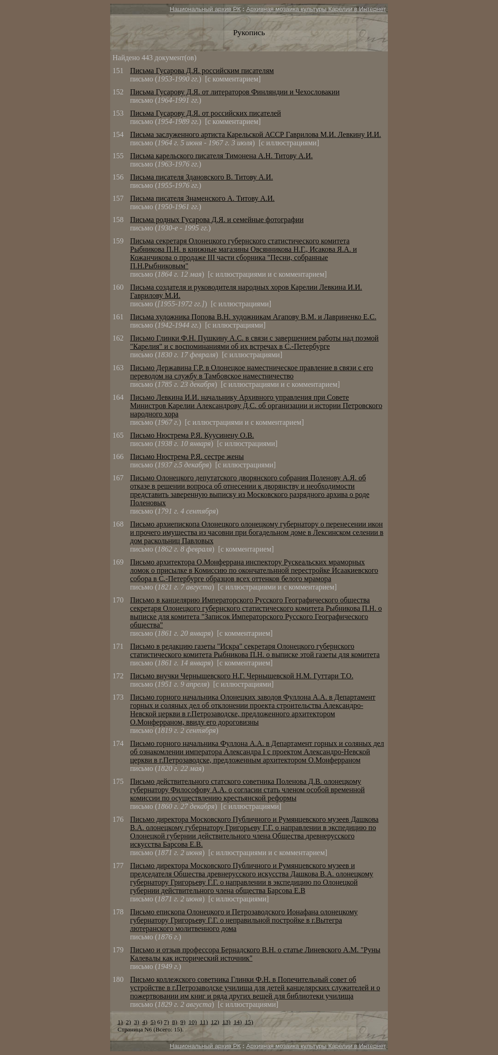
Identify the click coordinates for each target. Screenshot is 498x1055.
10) (192, 1021)
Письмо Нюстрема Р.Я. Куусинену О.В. (192, 435)
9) (183, 1021)
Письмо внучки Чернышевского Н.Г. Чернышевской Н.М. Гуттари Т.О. (241, 676)
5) (153, 1021)
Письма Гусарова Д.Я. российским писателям (202, 70)
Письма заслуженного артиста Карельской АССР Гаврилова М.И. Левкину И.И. (255, 134)
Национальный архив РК (205, 9)
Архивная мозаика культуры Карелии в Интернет (316, 9)
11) (204, 1021)
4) (144, 1021)
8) (174, 1021)
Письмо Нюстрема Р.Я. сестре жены (187, 456)
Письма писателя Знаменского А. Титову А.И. (202, 198)
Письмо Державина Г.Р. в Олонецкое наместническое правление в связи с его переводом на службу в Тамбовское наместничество (251, 372)
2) (128, 1021)
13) (226, 1021)
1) (120, 1021)
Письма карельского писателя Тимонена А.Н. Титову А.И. (221, 156)
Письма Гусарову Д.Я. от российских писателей (205, 113)
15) (249, 1021)
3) (136, 1021)
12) (215, 1021)
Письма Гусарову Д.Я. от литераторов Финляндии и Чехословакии (235, 92)
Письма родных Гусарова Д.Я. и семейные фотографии (217, 219)
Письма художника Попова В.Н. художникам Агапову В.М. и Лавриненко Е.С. (253, 317)
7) (166, 1021)
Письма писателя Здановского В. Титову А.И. (201, 177)
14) (238, 1021)
